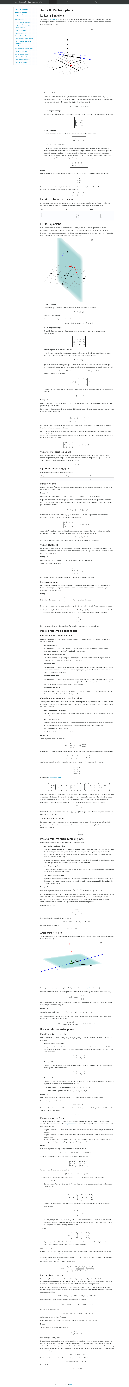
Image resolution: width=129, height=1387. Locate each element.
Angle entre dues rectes (22, 46)
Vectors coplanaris (21, 30)
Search (98, 2)
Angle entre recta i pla (22, 51)
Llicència (69, 2)
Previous (106, 2)
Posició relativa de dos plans (23, 57)
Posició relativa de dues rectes (23, 36)
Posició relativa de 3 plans (23, 59)
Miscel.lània (61, 2)
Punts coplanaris (20, 28)
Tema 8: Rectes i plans (21, 9)
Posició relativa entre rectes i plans (24, 48)
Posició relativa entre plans (22, 54)
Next (114, 2)
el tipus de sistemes (71, 1124)
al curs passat (54, 19)
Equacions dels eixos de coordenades (22, 16)
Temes (52, 2)
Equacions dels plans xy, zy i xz (24, 25)
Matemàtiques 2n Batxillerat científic (27, 2)
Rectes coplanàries (21, 33)
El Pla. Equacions (19, 19)
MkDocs (71, 1385)
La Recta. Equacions (21, 12)
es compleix (86, 988)
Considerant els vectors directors (24, 38)
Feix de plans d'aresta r (22, 62)
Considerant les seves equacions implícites (24, 42)
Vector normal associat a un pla (24, 22)
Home (46, 2)
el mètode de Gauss (54, 778)
